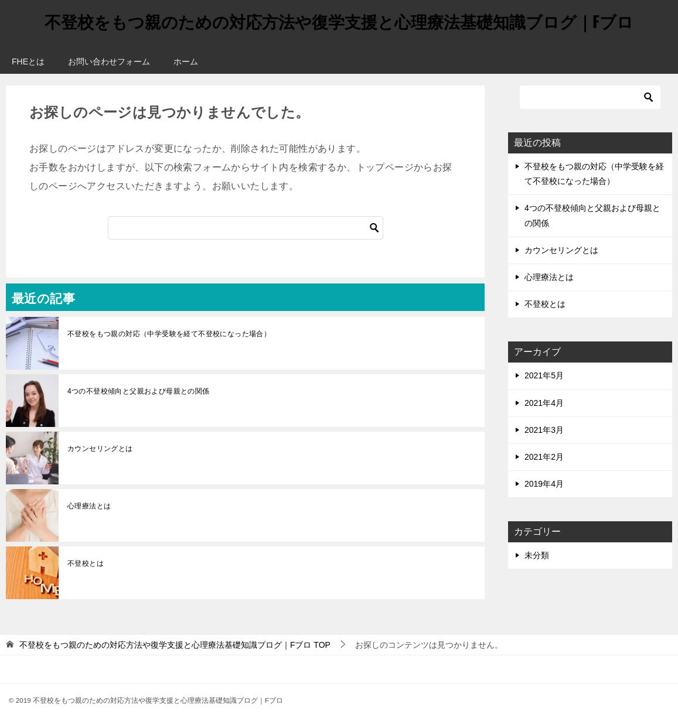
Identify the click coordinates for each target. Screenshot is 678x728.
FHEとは (28, 61)
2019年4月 (544, 483)
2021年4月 (544, 403)
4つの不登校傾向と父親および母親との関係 (138, 391)
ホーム (185, 61)
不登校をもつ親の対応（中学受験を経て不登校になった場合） (169, 334)
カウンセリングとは (100, 449)
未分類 (536, 555)
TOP (175, 645)
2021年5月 (544, 375)
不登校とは (85, 563)
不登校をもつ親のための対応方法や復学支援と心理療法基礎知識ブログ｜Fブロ (338, 20)
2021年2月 (544, 457)
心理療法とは (89, 506)
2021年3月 (544, 430)
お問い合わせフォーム (109, 61)
